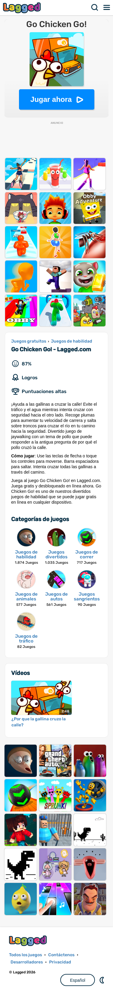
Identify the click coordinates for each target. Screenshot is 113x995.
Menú (107, 7)
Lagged (22, 7)
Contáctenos (61, 954)
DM (102, 980)
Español (77, 980)
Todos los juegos (25, 954)
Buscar (95, 7)
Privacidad (60, 962)
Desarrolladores (27, 962)
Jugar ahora (51, 99)
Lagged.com (28, 940)
